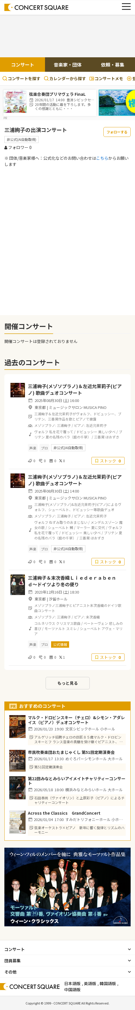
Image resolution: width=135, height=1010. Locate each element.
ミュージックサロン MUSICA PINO (78, 407)
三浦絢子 (64, 425)
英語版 (90, 983)
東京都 (40, 407)
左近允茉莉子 (96, 425)
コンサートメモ (106, 78)
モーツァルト (54, 628)
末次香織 (93, 616)
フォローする (117, 131)
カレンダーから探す (65, 78)
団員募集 (12, 960)
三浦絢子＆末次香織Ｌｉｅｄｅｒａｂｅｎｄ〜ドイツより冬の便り (72, 580)
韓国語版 (108, 983)
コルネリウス (44, 623)
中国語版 (72, 989)
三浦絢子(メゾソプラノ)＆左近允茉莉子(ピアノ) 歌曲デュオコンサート (75, 389)
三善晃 (99, 436)
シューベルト (58, 527)
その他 (10, 972)
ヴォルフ (41, 431)
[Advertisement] (67, 36)
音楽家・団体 (68, 64)
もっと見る (67, 683)
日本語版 (72, 983)
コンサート (22, 64)
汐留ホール (58, 599)
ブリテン (111, 532)
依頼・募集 (112, 64)
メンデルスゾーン (104, 522)
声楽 (32, 447)
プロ (44, 447)
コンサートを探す (21, 78)
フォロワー (18, 147)
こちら (102, 158)
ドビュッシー (86, 431)
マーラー (83, 527)
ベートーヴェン (96, 623)
